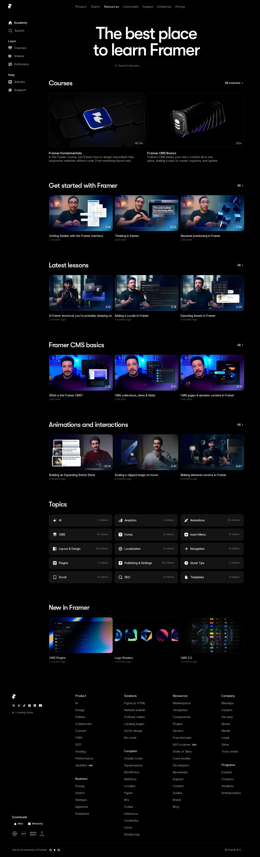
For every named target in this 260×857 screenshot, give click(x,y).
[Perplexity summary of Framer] (58, 850)
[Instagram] (29, 705)
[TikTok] (24, 705)
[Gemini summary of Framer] (54, 850)
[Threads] (19, 705)
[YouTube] (40, 705)
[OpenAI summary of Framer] (50, 850)
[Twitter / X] (13, 705)
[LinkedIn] (34, 705)
